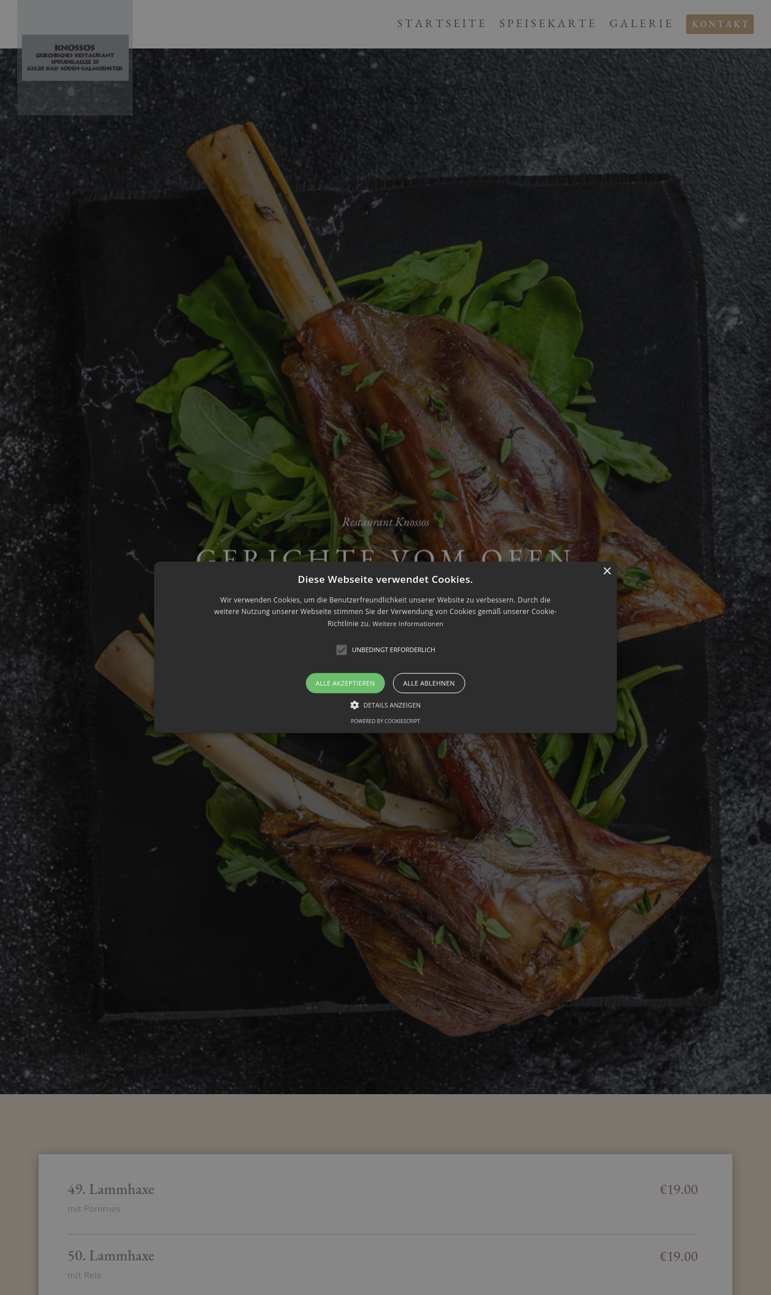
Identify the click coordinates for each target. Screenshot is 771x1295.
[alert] (385, 647)
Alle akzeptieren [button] (345, 683)
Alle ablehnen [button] (429, 683)
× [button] (606, 571)
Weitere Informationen (407, 623)
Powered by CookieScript (385, 721)
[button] (385, 647)
